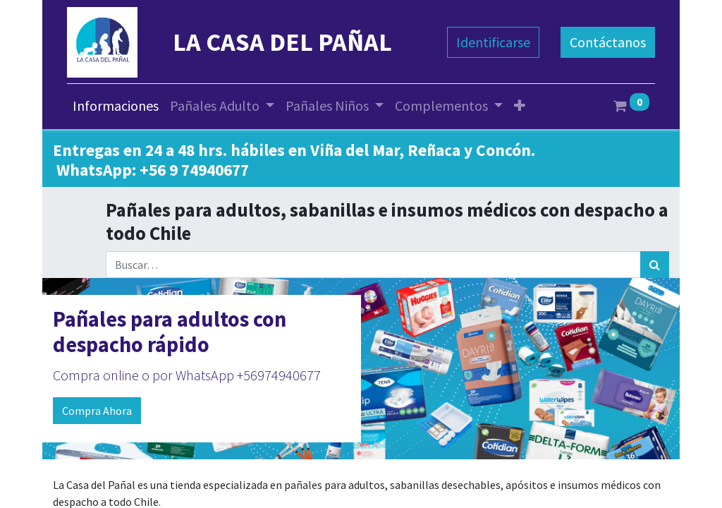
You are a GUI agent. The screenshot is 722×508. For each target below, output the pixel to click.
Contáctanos (608, 42)
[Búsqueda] (654, 264)
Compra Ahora (97, 411)
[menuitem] (115, 106)
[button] (519, 106)
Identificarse (493, 42)
